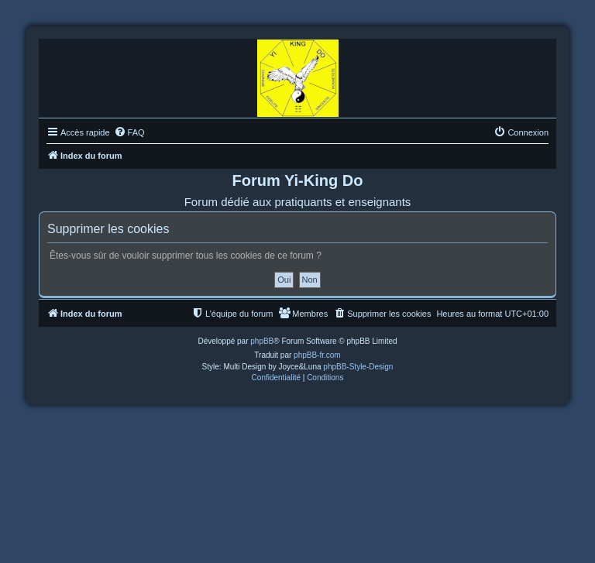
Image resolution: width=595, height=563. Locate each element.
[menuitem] (129, 132)
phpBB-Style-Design (358, 366)
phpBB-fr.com (317, 355)
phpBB (261, 341)
